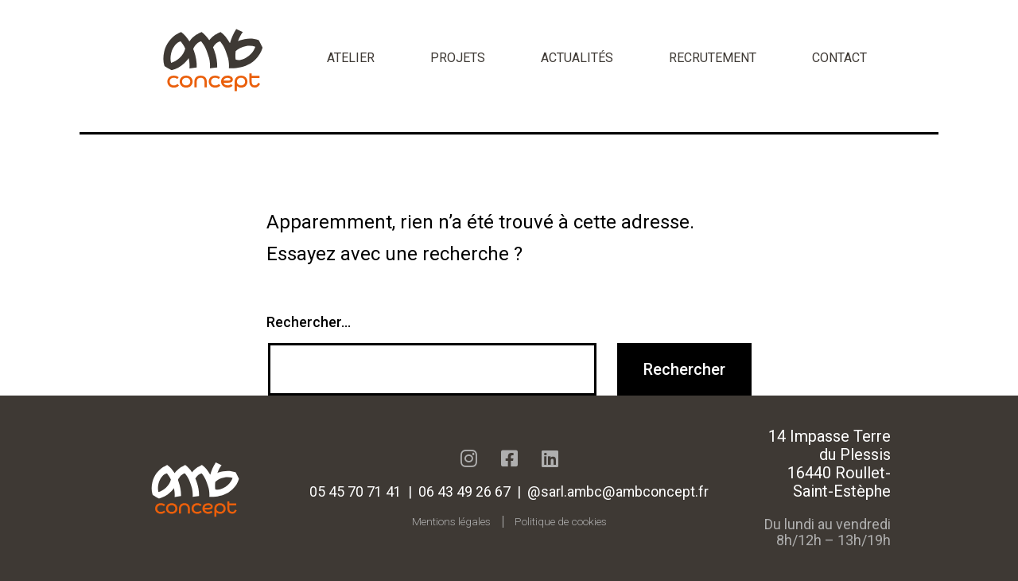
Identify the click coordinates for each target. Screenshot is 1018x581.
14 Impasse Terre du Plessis (829, 445)
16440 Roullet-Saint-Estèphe (839, 482)
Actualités (577, 57)
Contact (839, 57)
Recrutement (712, 57)
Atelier (351, 57)
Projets (457, 57)
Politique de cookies (561, 521)
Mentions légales (451, 521)
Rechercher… (308, 322)
